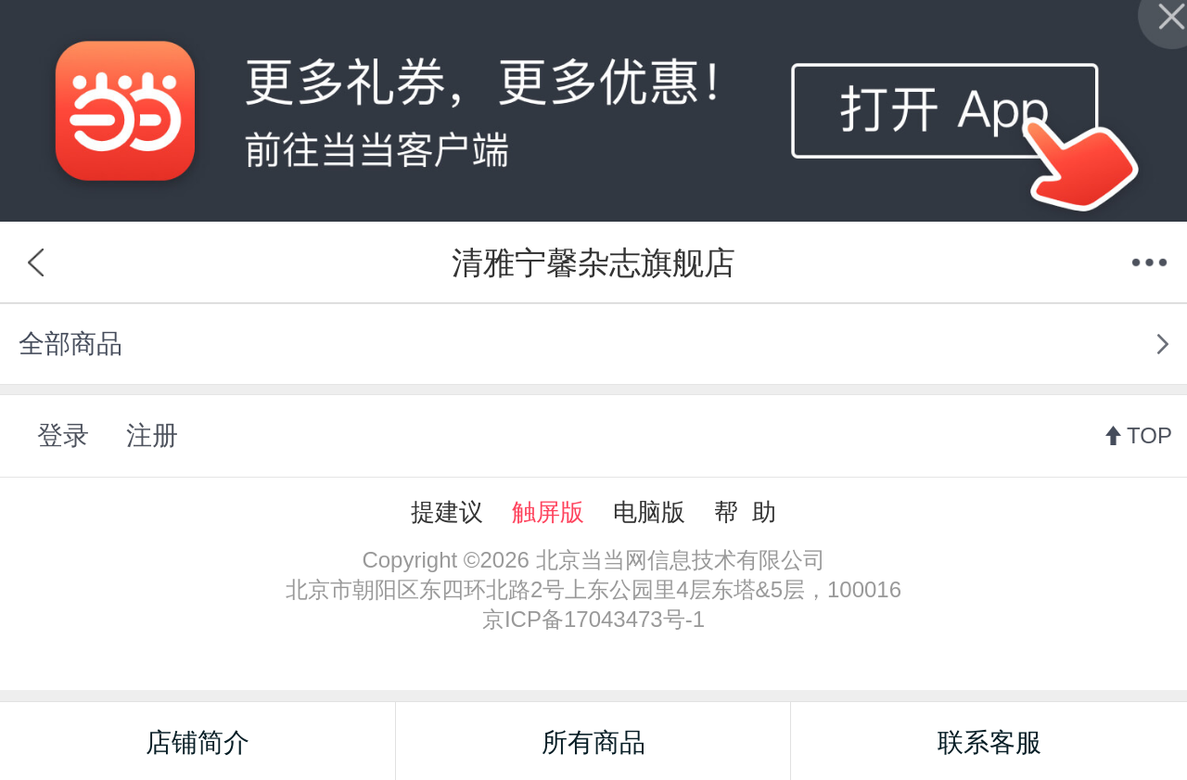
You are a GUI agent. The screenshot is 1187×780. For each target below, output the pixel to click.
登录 (63, 435)
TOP (1149, 435)
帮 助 (744, 512)
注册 (152, 435)
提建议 (447, 512)
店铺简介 (197, 742)
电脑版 (649, 512)
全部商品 (70, 343)
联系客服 (989, 742)
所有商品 (593, 742)
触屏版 (548, 512)
